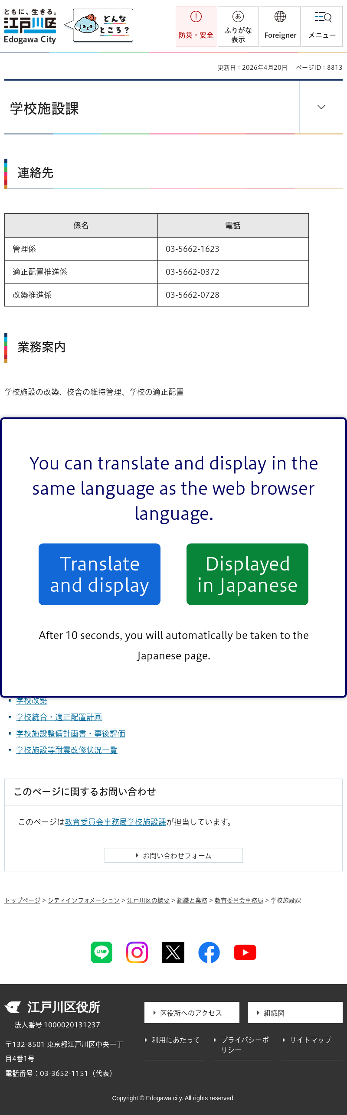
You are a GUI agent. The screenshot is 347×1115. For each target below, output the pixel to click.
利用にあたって (176, 1040)
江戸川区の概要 (148, 900)
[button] (280, 26)
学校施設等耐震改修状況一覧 (67, 750)
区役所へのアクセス (191, 1013)
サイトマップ (310, 1040)
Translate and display (99, 573)
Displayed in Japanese (247, 573)
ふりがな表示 (238, 35)
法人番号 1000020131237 (57, 1024)
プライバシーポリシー (245, 1045)
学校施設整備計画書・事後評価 (70, 733)
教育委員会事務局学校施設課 (115, 822)
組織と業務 (192, 900)
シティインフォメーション (84, 900)
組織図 (274, 1013)
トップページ (22, 900)
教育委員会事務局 (239, 900)
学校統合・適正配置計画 (59, 717)
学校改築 (31, 700)
